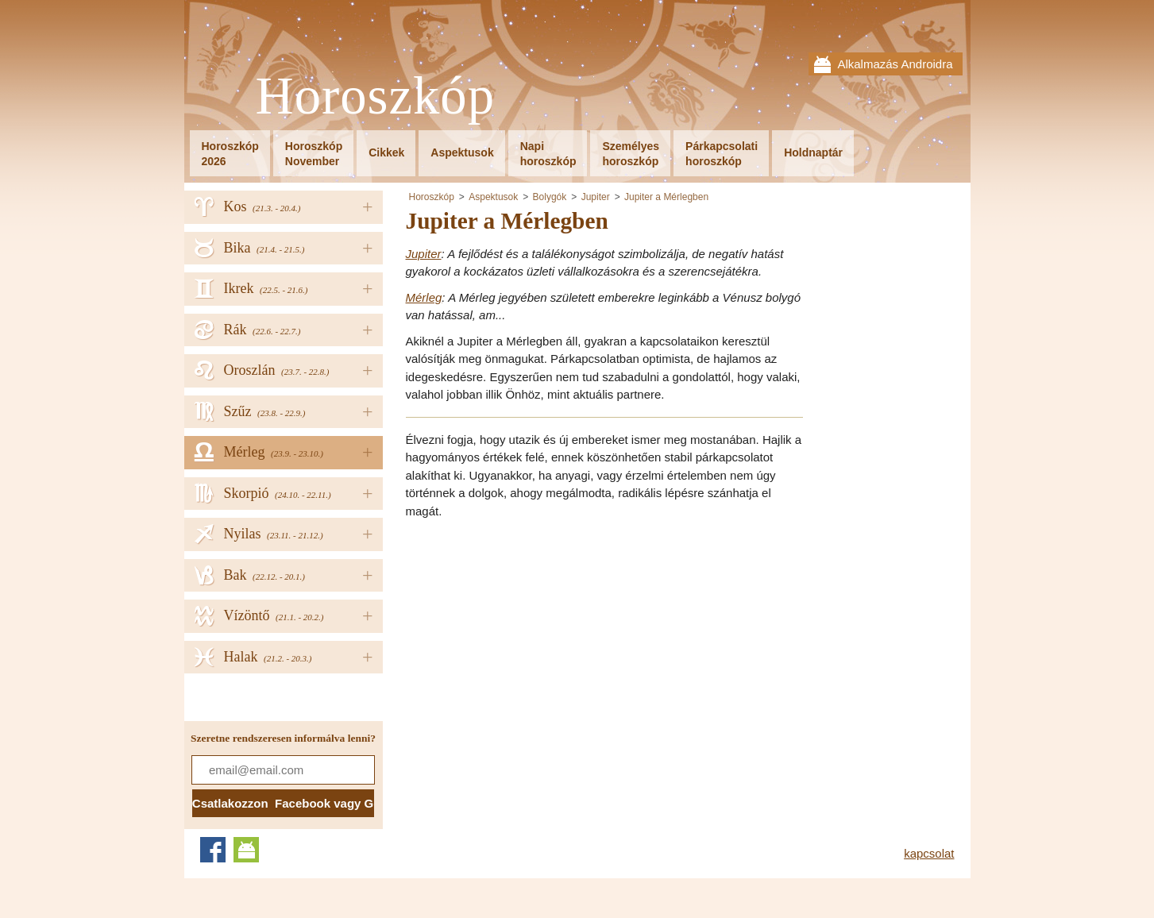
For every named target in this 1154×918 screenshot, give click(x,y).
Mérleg (424, 297)
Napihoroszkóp (548, 154)
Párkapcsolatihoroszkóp (721, 154)
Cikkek (386, 152)
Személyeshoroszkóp (630, 154)
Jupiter (595, 196)
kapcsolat (929, 853)
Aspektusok (461, 152)
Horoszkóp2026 (230, 154)
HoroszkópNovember (313, 154)
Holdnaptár (813, 152)
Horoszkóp (376, 96)
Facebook (213, 849)
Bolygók (550, 196)
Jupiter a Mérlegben (666, 196)
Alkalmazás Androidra (894, 64)
